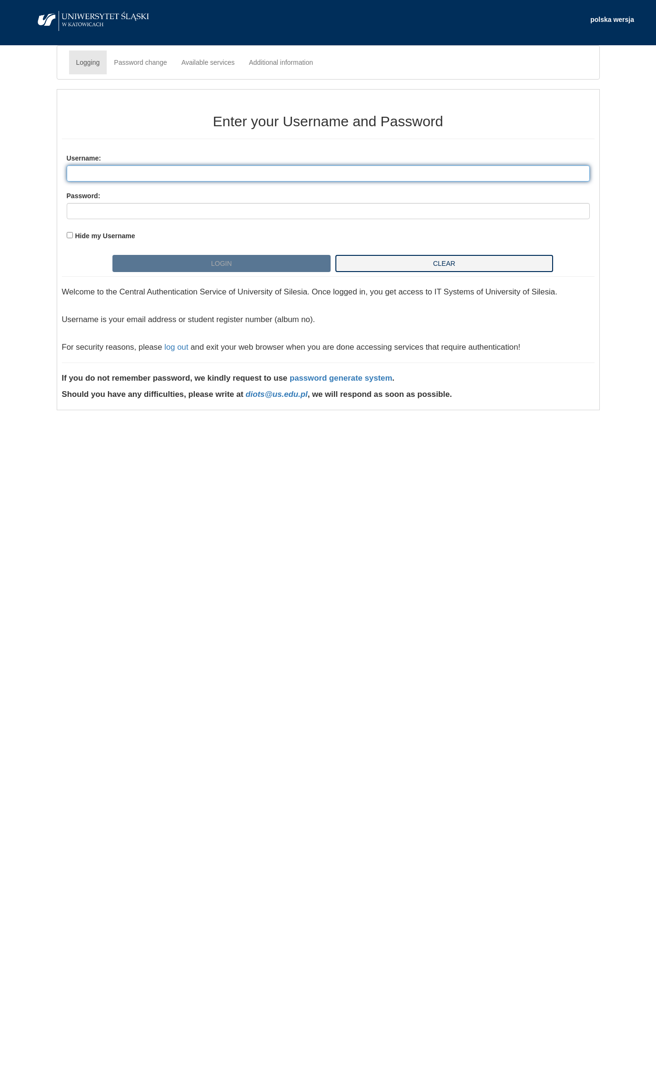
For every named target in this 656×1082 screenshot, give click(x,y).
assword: (84, 196)
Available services (208, 62)
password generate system (341, 378)
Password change (140, 62)
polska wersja (612, 19)
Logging (88, 62)
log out (176, 347)
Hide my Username (105, 236)
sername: (84, 158)
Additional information (281, 62)
